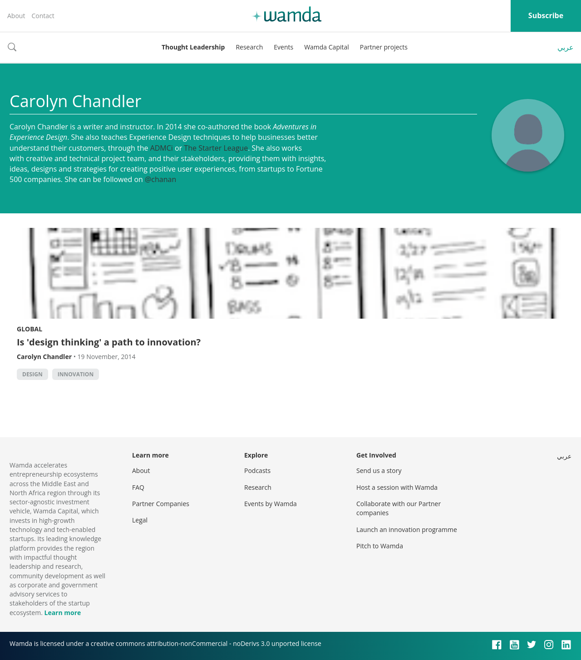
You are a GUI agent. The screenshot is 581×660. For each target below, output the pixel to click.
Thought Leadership (193, 47)
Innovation (76, 374)
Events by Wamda (270, 503)
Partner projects (384, 47)
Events (283, 47)
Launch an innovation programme (406, 529)
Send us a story (378, 470)
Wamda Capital (326, 47)
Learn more (62, 612)
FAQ (138, 487)
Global (29, 329)
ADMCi (161, 148)
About (16, 15)
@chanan (160, 179)
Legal (140, 520)
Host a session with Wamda (397, 487)
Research (249, 47)
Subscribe (545, 15)
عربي (565, 47)
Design (32, 374)
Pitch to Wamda (379, 546)
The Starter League (216, 148)
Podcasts (257, 470)
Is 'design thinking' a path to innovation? (109, 342)
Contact (42, 15)
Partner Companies (160, 503)
